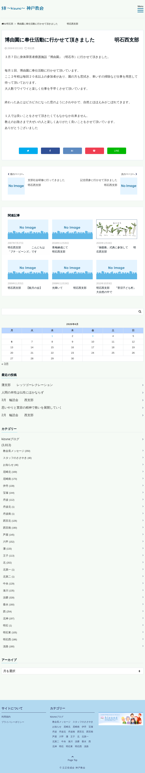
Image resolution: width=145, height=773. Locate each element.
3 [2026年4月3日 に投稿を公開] (92, 336)
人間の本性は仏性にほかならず (23, 392)
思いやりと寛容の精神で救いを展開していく (32, 407)
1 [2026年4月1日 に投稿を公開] (52, 336)
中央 (8, 583)
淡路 (8, 646)
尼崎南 (10, 478)
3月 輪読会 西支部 (17, 400)
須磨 (8, 597)
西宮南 (10, 527)
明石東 (10, 632)
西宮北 (10, 520)
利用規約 (6, 716)
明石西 (31, 48)
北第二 (9, 576)
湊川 (8, 590)
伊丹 (8, 485)
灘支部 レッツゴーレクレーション (27, 384)
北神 (8, 618)
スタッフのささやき (17, 457)
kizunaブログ (10, 439)
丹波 (8, 499)
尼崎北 (10, 471)
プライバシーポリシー (13, 722)
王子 (8, 555)
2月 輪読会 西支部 (17, 415)
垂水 (8, 604)
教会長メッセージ (16, 450)
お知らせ (10, 464)
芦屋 (8, 534)
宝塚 (8, 492)
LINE (116, 150)
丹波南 (9, 513)
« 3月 (5, 364)
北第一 (9, 569)
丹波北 (9, 506)
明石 (7, 625)
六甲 (8, 541)
